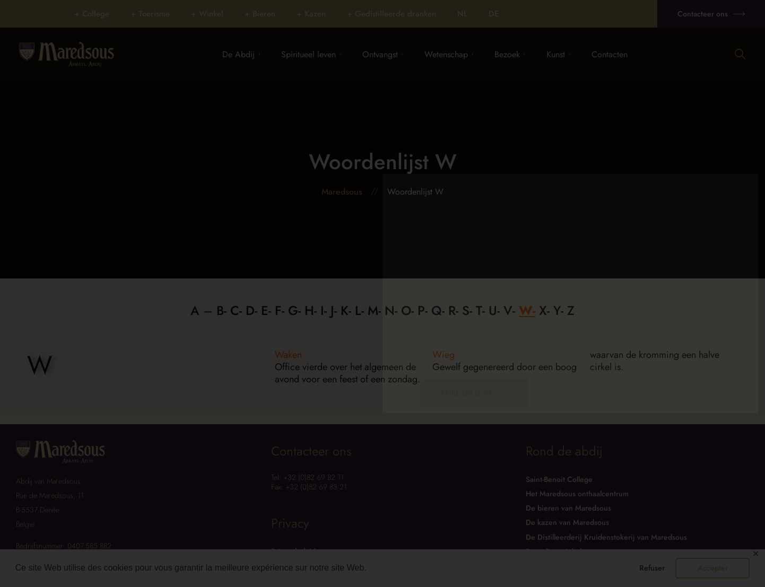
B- (221, 310)
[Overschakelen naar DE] (494, 13)
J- (334, 310)
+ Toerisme (150, 14)
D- (251, 310)
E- (266, 310)
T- (480, 310)
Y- (558, 310)
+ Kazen (311, 14)
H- (311, 310)
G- (294, 310)
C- (236, 310)
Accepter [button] (713, 568)
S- (467, 310)
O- (407, 310)
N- (391, 310)
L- (359, 310)
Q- (438, 310)
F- (279, 310)
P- (423, 310)
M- (374, 310)
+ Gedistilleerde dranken (391, 14)
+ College (91, 14)
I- (323, 310)
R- (453, 310)
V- (509, 310)
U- (494, 310)
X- (544, 310)
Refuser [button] (652, 568)
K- (346, 310)
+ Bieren (260, 14)
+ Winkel (207, 14)
